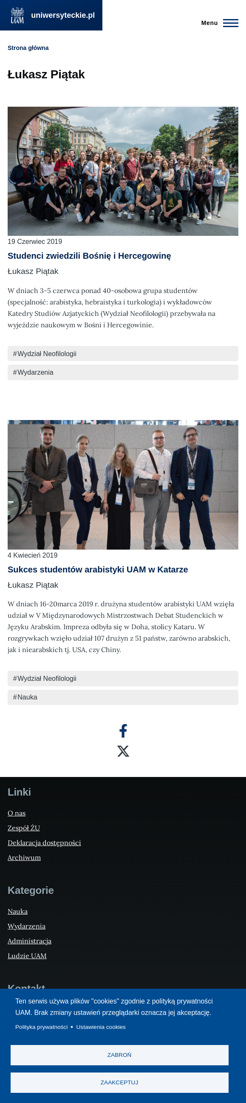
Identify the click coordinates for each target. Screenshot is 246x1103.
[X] (123, 751)
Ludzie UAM (27, 955)
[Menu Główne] (217, 22)
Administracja (29, 941)
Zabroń (119, 1055)
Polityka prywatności (41, 1027)
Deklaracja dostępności (44, 842)
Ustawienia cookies (101, 1027)
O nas (16, 813)
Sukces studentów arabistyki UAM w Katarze (98, 569)
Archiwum (24, 857)
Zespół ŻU (24, 828)
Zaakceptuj (119, 1082)
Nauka (27, 697)
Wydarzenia (35, 372)
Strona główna (28, 47)
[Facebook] (123, 731)
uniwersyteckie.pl (63, 15)
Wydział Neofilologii (46, 353)
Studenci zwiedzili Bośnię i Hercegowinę (89, 255)
